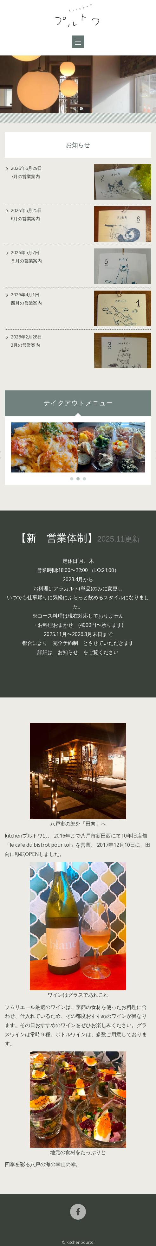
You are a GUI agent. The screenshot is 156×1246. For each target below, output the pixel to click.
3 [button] (84, 479)
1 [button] (75, 108)
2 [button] (81, 108)
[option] (78, 84)
